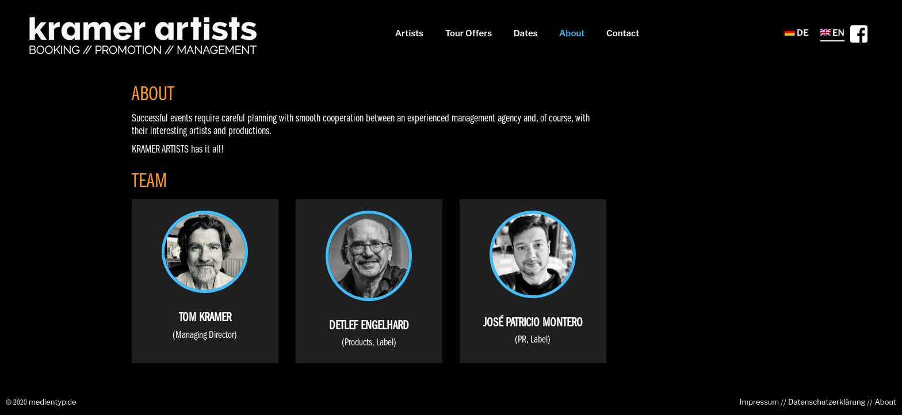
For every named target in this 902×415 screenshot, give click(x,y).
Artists (409, 33)
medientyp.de (53, 401)
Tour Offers (468, 33)
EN (832, 33)
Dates (526, 33)
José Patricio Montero (533, 323)
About (572, 33)
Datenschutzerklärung (826, 401)
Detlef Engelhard (369, 326)
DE (797, 33)
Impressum (759, 401)
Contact (622, 33)
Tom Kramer (205, 318)
